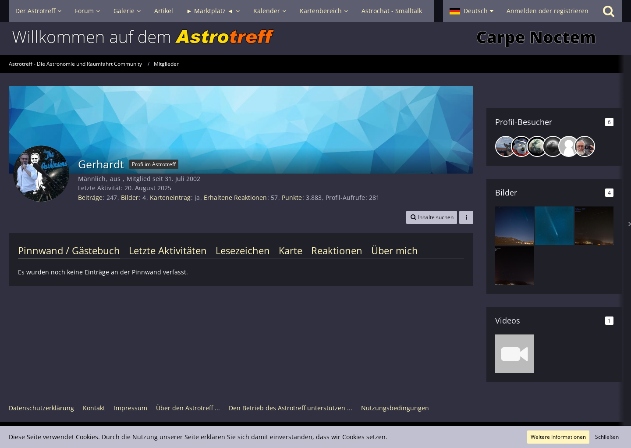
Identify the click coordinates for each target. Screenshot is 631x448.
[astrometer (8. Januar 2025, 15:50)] (584, 146)
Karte (290, 250)
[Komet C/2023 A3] (554, 225)
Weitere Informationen (558, 437)
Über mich (394, 250)
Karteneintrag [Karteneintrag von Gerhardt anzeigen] (170, 197)
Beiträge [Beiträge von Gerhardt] (90, 197)
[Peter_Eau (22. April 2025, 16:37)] (505, 146)
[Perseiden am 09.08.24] (594, 225)
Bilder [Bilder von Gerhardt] (129, 197)
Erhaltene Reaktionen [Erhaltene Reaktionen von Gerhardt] (235, 197)
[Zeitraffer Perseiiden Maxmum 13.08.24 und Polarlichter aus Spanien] (514, 353)
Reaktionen (336, 250)
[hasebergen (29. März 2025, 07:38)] (521, 146)
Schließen (607, 437)
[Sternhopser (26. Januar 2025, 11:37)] (553, 146)
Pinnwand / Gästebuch (69, 250)
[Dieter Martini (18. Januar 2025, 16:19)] (568, 146)
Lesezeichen (243, 250)
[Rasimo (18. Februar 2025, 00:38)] (537, 146)
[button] (471, 11)
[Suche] (608, 11)
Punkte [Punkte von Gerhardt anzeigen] (292, 197)
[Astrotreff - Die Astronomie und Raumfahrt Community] (315, 38)
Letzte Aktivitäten (168, 250)
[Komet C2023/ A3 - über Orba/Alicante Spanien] (514, 225)
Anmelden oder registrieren (547, 11)
